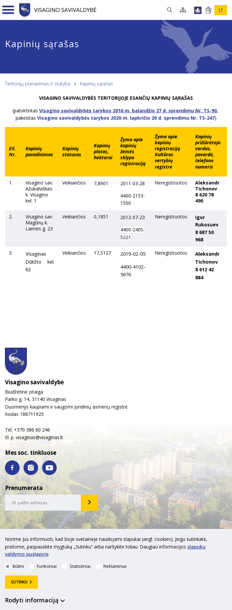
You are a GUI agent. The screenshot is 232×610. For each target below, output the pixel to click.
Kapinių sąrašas (96, 83)
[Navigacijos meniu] (8, 10)
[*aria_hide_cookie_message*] (225, 541)
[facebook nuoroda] (12, 467)
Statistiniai (76, 566)
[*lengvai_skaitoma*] (198, 10)
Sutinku (19, 582)
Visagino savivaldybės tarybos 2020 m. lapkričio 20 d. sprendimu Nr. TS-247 (126, 118)
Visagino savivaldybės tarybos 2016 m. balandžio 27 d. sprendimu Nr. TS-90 (128, 110)
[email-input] (43, 503)
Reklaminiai (111, 566)
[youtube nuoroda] (49, 467)
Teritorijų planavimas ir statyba (37, 83)
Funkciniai (43, 566)
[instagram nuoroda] (31, 467)
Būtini (14, 566)
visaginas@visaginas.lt (39, 437)
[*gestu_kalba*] (208, 10)
